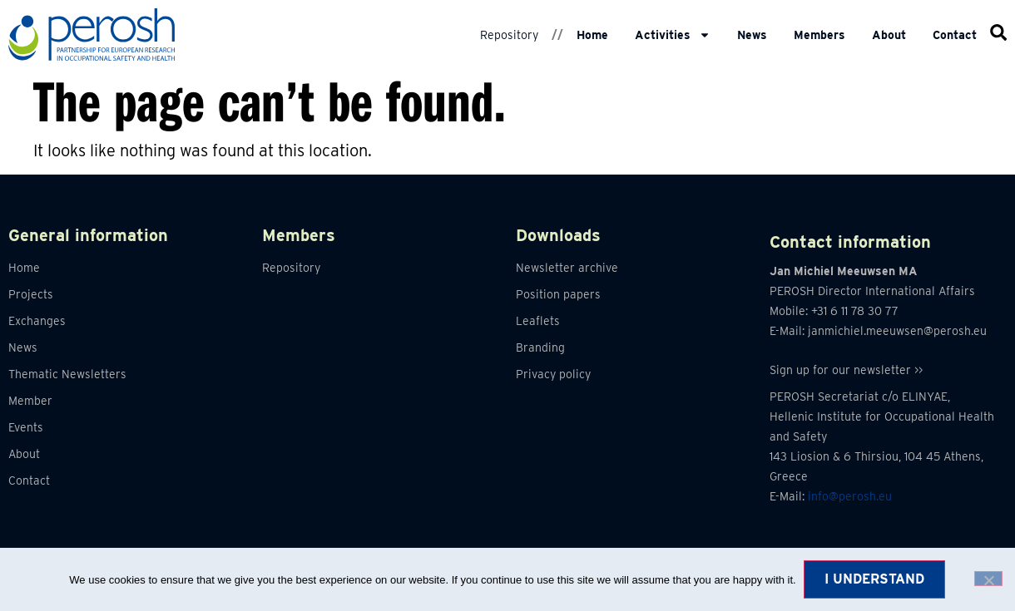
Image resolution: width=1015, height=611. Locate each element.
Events (25, 427)
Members (819, 35)
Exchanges (37, 321)
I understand (875, 579)
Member (30, 400)
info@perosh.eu (850, 496)
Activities (672, 35)
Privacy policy (553, 374)
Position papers (558, 294)
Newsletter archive (567, 267)
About (889, 35)
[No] (988, 578)
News (752, 35)
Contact (955, 35)
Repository (509, 35)
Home (592, 35)
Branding (540, 347)
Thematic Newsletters (67, 374)
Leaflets (538, 321)
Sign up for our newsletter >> (846, 370)
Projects (30, 294)
